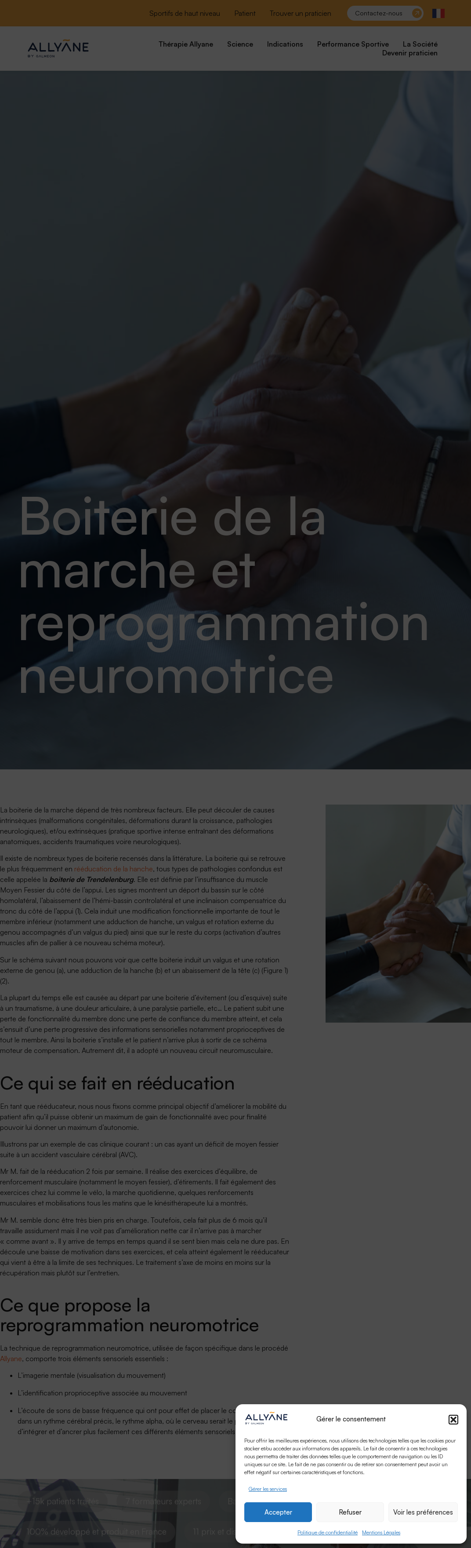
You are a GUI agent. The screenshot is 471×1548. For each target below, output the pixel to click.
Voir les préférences (423, 1512)
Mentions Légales (381, 1532)
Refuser (350, 1512)
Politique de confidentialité (327, 1532)
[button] (453, 1419)
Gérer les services (268, 1489)
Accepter (278, 1512)
